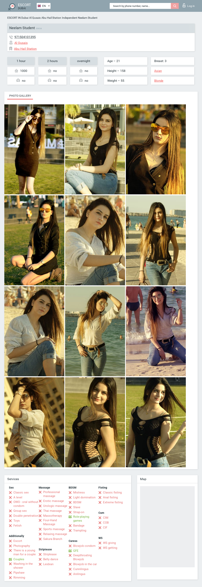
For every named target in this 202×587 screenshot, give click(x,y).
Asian (158, 71)
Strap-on (78, 512)
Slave (76, 507)
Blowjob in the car (85, 564)
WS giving (109, 543)
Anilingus (79, 574)
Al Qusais (35, 17)
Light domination (84, 497)
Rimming (19, 577)
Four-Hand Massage (50, 522)
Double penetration (25, 515)
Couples (18, 559)
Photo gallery (20, 95)
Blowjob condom (84, 546)
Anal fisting (110, 497)
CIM (105, 517)
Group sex (20, 511)
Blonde (158, 81)
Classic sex (21, 492)
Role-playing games (81, 518)
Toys (16, 520)
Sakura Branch (52, 539)
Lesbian (48, 564)
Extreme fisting (113, 502)
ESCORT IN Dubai (17, 17)
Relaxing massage (55, 534)
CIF (105, 527)
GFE (76, 551)
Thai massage (52, 511)
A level (17, 497)
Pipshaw (18, 572)
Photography (21, 546)
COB (106, 522)
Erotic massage (53, 501)
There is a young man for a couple (24, 552)
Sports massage (54, 529)
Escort (17, 541)
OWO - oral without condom (25, 504)
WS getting (110, 548)
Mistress (79, 492)
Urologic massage (55, 506)
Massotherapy (52, 515)
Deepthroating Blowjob (82, 557)
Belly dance (50, 559)
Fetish (17, 525)
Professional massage (51, 494)
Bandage (78, 525)
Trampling (79, 530)
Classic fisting (112, 492)
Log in (189, 5)
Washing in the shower (23, 565)
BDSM (77, 502)
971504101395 (25, 37)
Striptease (50, 554)
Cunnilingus (81, 569)
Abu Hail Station (51, 17)
